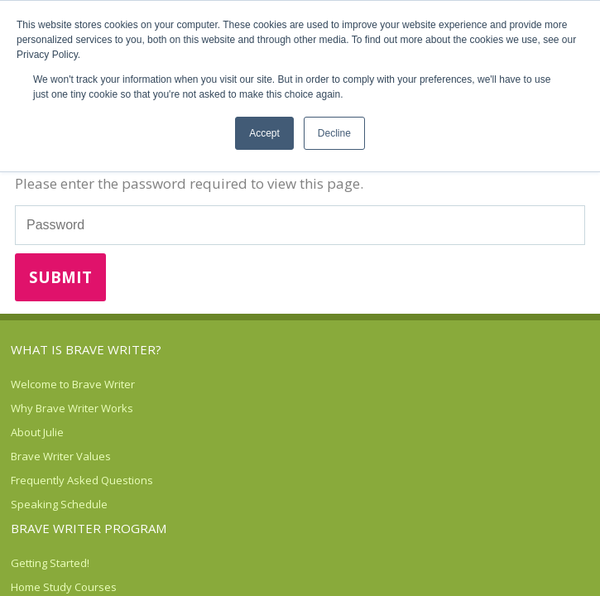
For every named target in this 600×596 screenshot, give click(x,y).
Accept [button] (264, 133)
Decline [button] (334, 133)
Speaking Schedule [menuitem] (59, 504)
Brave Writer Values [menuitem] (61, 456)
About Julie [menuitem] (37, 432)
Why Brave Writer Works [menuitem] (72, 408)
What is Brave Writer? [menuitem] (86, 349)
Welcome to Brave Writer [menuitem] (73, 384)
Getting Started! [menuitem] (50, 562)
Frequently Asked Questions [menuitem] (82, 480)
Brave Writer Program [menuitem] (88, 528)
